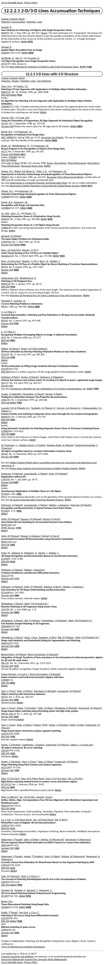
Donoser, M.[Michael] (31, 519)
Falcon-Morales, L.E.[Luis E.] (15, 674)
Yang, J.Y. (15, 213)
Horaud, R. (6, 27)
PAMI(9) (5, 33)
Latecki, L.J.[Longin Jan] (81, 744)
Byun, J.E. (44, 261)
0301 (12, 419)
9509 (16, 932)
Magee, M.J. (7, 171)
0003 (12, 340)
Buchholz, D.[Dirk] (48, 637)
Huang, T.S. (22, 86)
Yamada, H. (20, 890)
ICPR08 (4, 680)
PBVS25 (5, 805)
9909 (19, 402)
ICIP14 (4, 733)
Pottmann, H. (30, 553)
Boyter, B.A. (7, 131)
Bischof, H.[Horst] (51, 519)
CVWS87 (5, 106)
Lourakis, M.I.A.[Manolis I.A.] (15, 408)
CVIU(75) (5, 399)
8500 (31, 52)
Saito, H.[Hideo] (31, 839)
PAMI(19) (5, 283)
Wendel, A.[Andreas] (31, 536)
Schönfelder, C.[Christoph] (54, 620)
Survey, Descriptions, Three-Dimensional (66, 163)
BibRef (24, 41)
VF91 (3, 63)
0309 (16, 456)
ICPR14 (4, 865)
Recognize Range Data (32, 166)
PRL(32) (5, 663)
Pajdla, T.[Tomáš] (9, 912)
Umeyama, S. (45, 890)
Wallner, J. (54, 553)
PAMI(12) (5, 92)
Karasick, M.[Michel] (11, 236)
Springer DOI (7, 126)
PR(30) (4, 320)
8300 (29, 196)
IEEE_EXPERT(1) (9, 137)
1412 (12, 868)
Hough (44, 33)
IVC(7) (4, 151)
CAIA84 (4, 907)
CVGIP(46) (6, 241)
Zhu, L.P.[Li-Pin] (75, 778)
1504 (16, 770)
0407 (16, 482)
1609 (16, 716)
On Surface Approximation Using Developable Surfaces (37, 499)
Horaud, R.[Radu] (53, 394)
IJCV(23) (5, 354)
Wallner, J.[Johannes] (59, 505)
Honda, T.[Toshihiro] (34, 856)
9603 (62, 255)
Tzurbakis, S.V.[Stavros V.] (43, 408)
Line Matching (44, 81)
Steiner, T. (43, 553)
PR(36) (4, 453)
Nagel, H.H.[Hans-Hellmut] (34, 348)
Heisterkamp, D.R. (10, 278)
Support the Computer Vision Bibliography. (46, 959)
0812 (12, 682)
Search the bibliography (13, 959)
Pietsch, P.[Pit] (41, 725)
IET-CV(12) (6, 784)
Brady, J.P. (6, 145)
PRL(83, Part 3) (8, 713)
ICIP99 (4, 882)
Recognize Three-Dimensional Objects (65, 177)
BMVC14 (5, 524)
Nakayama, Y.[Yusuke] (12, 839)
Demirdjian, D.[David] (33, 394)
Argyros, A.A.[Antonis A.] (69, 408)
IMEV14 (5, 845)
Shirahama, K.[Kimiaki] (45, 691)
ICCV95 (4, 368)
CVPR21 (5, 825)
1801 (12, 787)
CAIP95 (4, 929)
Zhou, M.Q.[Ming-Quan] (33, 778)
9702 (12, 286)
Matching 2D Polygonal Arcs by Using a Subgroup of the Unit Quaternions (46, 295)
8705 (30, 41)
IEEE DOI (5, 95)
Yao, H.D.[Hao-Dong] (43, 819)
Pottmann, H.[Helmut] (12, 473)
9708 (12, 357)
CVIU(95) (5, 479)
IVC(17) (4, 382)
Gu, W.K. (5, 213)
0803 (16, 612)
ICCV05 (4, 558)
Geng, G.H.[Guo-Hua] (56, 778)
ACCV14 (5, 767)
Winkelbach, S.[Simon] (12, 603)
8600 (54, 140)
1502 (12, 736)
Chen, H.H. (6, 86)
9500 (19, 921)
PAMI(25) (5, 416)
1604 (16, 699)
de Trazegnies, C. (9, 445)
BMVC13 (5, 541)
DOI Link (5, 357)
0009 (12, 434)
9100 (89, 66)
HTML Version (8, 527)
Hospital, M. (7, 890)
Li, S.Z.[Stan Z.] (8, 311)
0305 (19, 494)
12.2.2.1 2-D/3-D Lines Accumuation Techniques (52, 11)
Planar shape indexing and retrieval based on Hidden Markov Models (44, 468)
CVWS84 (5, 208)
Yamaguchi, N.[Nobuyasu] (78, 839)
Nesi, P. (18, 58)
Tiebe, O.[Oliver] (25, 691)
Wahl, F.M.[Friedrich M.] (36, 603)
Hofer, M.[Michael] (58, 473)
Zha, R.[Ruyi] (61, 819)
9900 (19, 884)
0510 (12, 561)
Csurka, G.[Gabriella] (11, 394)
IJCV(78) (5, 609)
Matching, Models (10, 81)
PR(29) (4, 267)
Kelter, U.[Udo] (77, 725)
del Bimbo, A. (7, 58)
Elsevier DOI (7, 154)
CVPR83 (5, 196)
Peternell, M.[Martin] (81, 505)
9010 (19, 95)
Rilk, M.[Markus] (32, 620)
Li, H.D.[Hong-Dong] (22, 819)
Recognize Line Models (52, 137)
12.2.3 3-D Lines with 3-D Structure (52, 74)
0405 (16, 595)
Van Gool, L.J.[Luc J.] (29, 912)
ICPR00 (4, 431)
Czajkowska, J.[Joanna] (33, 744)
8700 (28, 896)
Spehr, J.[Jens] (31, 637)
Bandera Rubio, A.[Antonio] (60, 445)
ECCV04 (5, 592)
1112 (16, 666)
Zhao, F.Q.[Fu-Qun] (10, 778)
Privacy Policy (30, 2)
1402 (12, 544)
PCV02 (4, 494)
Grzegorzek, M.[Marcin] (69, 691)
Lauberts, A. (19, 300)
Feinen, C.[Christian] (27, 708)
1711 (16, 578)
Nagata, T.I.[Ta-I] (30, 250)
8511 (90, 185)
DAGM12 (5, 643)
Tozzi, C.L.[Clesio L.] (30, 876)
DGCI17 (5, 575)
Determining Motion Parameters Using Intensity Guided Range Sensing (44, 185)
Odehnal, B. (17, 553)
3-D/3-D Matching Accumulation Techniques (23, 946)
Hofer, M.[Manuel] (10, 519)
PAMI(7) (5, 177)
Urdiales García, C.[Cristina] (32, 445)
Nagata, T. (55, 261)
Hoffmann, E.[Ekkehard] (51, 377)
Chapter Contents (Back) (13, 19)
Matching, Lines (34, 21)
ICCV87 (4, 896)
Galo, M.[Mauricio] (10, 876)
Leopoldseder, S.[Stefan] (36, 473)
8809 (80, 126)
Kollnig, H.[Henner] (10, 348)
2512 (12, 808)
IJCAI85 (4, 52)
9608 (16, 269)
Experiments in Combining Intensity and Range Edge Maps (38, 182)
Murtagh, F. (7, 300)
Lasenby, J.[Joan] (44, 797)
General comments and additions (17, 956)
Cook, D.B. (24, 117)
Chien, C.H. (41, 171)
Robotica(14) (7, 255)
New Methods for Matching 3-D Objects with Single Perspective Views (44, 66)
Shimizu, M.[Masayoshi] (52, 839)
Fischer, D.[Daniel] (30, 377)
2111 (12, 828)
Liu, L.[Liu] (6, 819)
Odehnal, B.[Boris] (53, 586)
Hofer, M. (5, 553)
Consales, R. (33, 58)
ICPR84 (4, 227)
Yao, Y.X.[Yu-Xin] (27, 797)
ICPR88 (12, 157)
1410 (18, 527)
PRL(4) (4, 306)
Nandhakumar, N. (20, 145)
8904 (23, 244)
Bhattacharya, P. (28, 278)
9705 (16, 323)
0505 (16, 629)
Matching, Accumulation (13, 21)
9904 (96, 388)
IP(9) (3, 337)
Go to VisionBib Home (12, 2)
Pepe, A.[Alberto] (9, 797)
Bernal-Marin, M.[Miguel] (13, 654)
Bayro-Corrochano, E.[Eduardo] (43, 654)
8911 (23, 154)
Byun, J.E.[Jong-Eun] (11, 250)
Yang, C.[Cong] (8, 691)
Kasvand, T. (32, 890)
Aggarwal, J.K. (25, 131)
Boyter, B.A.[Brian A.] (25, 171)
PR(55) (4, 696)
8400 (29, 208)
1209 (16, 646)
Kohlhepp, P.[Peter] (10, 377)
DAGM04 (5, 626)
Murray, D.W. (7, 117)
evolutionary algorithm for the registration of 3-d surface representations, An (48, 388)
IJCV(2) (4, 123)
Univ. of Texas (13, 163)
